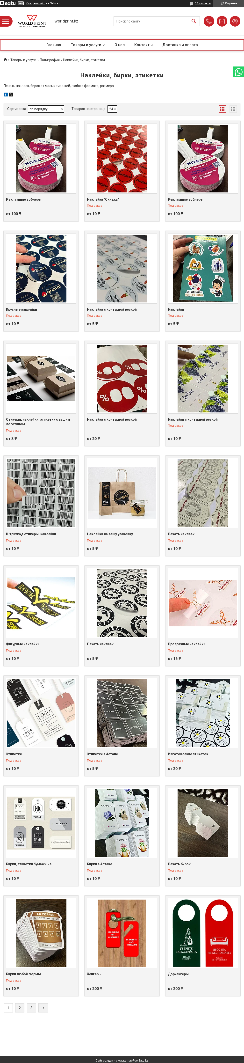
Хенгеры (94, 974)
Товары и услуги (86, 45)
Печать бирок (179, 864)
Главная (53, 45)
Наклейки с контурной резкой (112, 309)
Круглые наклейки (21, 309)
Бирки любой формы (23, 974)
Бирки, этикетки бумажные (28, 864)
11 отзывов (203, 3)
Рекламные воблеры (24, 199)
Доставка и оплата (180, 45)
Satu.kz (143, 1060)
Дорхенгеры (178, 974)
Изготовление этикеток (188, 754)
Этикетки (14, 754)
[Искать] (194, 21)
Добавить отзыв (235, 21)
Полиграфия (50, 60)
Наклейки (176, 309)
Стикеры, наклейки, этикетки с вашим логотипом (38, 422)
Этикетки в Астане (102, 754)
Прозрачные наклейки (186, 644)
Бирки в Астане (99, 864)
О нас (120, 45)
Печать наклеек (181, 534)
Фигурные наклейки (22, 644)
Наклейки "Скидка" (103, 199)
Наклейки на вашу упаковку (110, 534)
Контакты (143, 45)
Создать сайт (35, 3)
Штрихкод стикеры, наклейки (31, 534)
